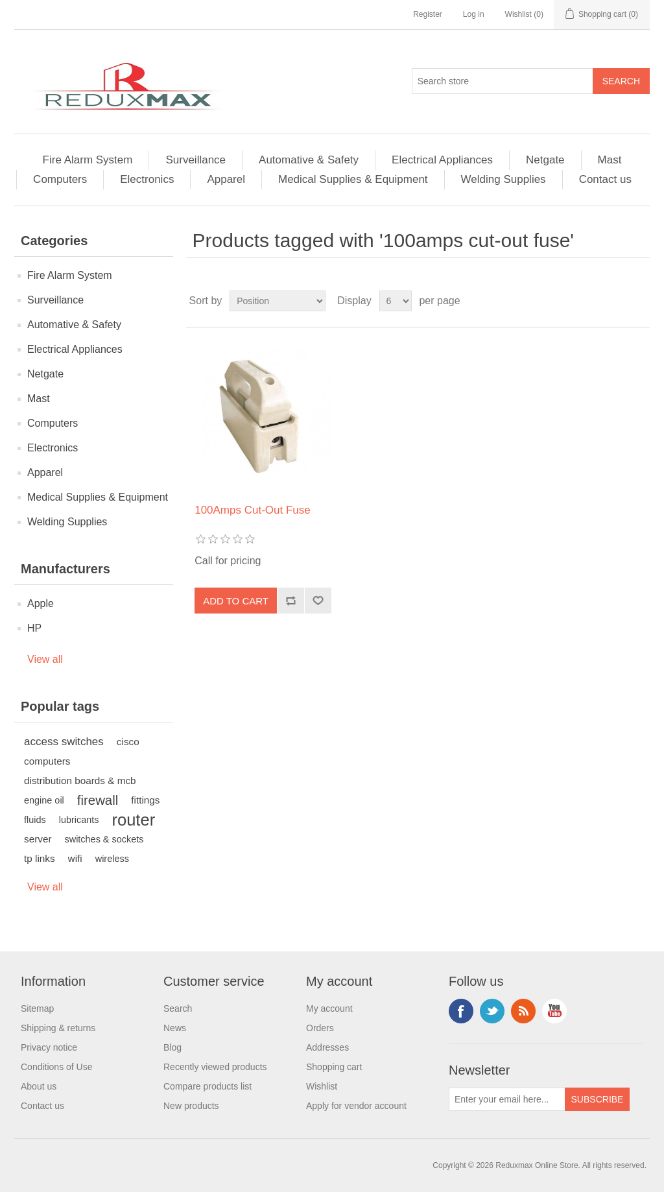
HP (34, 628)
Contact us (605, 179)
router (134, 820)
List (638, 301)
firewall (97, 800)
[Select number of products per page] (395, 301)
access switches (64, 741)
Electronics (147, 179)
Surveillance (195, 160)
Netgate (545, 160)
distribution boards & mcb (80, 780)
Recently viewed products (215, 1067)
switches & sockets (104, 839)
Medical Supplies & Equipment (353, 179)
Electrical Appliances (442, 160)
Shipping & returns (58, 1028)
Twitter (492, 1011)
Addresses (327, 1047)
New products (191, 1106)
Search (177, 1008)
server (38, 838)
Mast (610, 160)
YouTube (554, 1011)
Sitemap (37, 1008)
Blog (172, 1047)
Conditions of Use (57, 1067)
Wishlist (321, 1086)
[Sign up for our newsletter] (507, 1099)
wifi (75, 858)
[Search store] (502, 81)
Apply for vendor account (356, 1106)
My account (329, 1008)
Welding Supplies (503, 179)
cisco (128, 741)
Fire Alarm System (88, 160)
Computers (60, 179)
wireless (112, 858)
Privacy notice (49, 1047)
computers (47, 761)
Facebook (461, 1011)
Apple (40, 603)
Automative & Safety (309, 160)
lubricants (79, 820)
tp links (39, 858)
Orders (320, 1028)
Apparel (226, 179)
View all (45, 659)
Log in (473, 14)
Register (427, 14)
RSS (523, 1011)
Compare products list (207, 1086)
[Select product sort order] (278, 301)
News (174, 1028)
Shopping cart (334, 1067)
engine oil (44, 800)
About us (38, 1086)
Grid (615, 301)
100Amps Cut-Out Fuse (253, 510)
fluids (35, 820)
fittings (145, 799)
